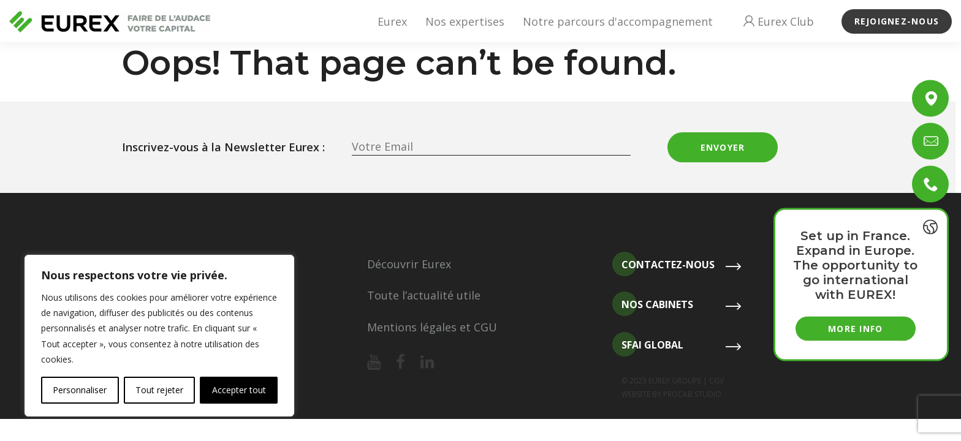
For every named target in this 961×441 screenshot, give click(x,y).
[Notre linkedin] (427, 363)
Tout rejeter (159, 390)
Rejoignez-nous (897, 21)
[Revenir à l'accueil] (109, 21)
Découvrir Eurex (409, 264)
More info (855, 328)
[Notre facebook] (400, 363)
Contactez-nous (663, 265)
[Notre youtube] (374, 363)
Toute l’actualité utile (423, 295)
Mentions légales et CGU (432, 327)
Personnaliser (80, 390)
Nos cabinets (652, 305)
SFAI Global (647, 345)
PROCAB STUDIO (692, 394)
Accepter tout (239, 390)
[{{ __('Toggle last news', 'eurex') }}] (930, 227)
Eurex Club (778, 21)
